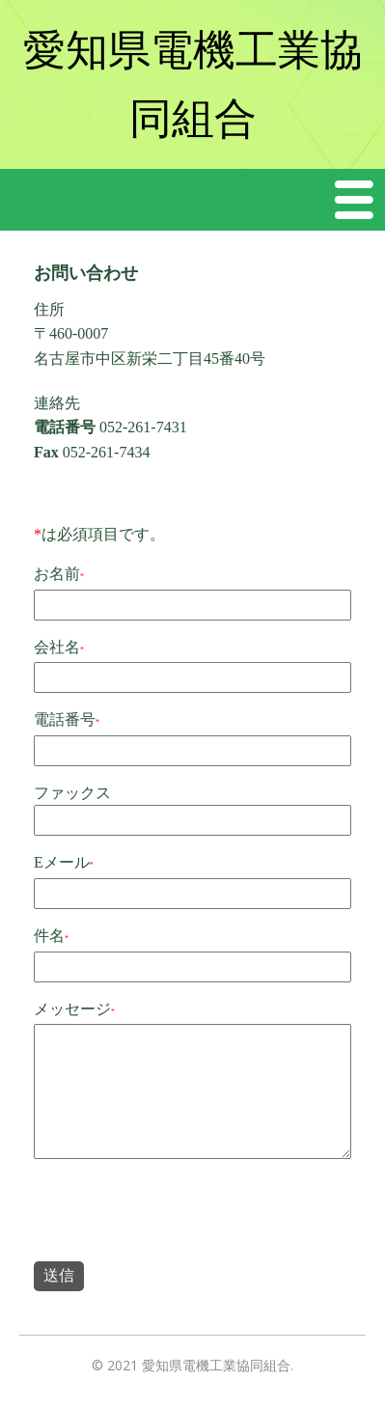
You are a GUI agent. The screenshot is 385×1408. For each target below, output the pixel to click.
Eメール (62, 862)
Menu (355, 199)
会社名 (57, 647)
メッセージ (72, 1009)
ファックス (72, 793)
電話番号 (65, 719)
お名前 (57, 574)
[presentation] (180, 1214)
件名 (49, 935)
